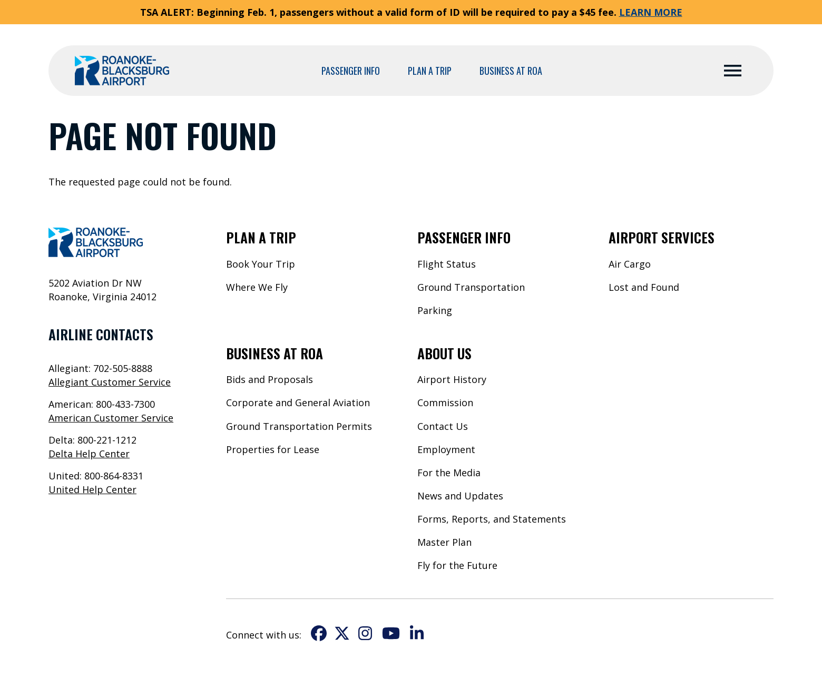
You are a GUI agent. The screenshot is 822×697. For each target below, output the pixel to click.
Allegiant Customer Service (109, 382)
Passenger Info (350, 70)
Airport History (451, 379)
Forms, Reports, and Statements (491, 519)
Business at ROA (511, 70)
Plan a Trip (430, 70)
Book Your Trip (260, 264)
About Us (444, 353)
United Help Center (92, 489)
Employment (446, 449)
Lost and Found (644, 287)
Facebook (319, 633)
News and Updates (460, 495)
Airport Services (662, 237)
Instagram (365, 633)
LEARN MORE (650, 12)
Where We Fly (257, 287)
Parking (434, 310)
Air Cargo (630, 264)
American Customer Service (110, 417)
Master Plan (444, 542)
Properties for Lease (272, 449)
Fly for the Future (457, 565)
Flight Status (446, 264)
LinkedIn (417, 633)
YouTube (391, 633)
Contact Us (442, 426)
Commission (445, 402)
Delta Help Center (89, 453)
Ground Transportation (471, 287)
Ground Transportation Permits (299, 426)
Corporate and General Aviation (298, 402)
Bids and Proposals (269, 379)
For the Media (449, 472)
